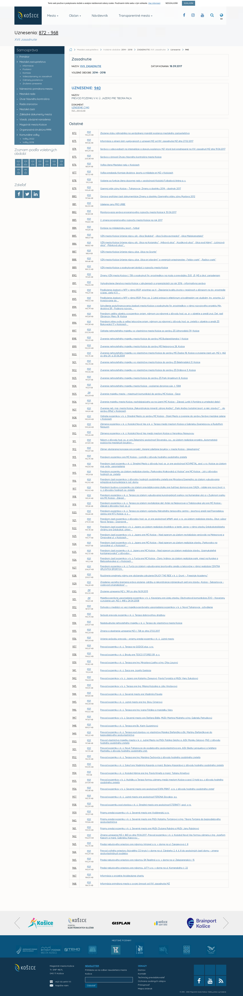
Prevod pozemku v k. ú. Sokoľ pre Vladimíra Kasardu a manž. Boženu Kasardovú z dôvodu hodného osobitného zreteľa (162, 765)
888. (74, 259)
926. (74, 559)
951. (74, 749)
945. (74, 701)
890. (74, 275)
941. (74, 670)
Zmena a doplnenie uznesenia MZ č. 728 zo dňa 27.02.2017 (130, 631)
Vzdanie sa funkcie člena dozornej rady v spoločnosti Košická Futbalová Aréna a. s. (143, 180)
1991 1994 (25, 171)
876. (74, 164)
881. (74, 204)
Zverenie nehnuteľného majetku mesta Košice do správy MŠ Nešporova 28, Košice (142, 346)
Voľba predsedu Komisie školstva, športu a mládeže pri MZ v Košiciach (136, 172)
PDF (89, 132)
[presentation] (17, 923)
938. (74, 654)
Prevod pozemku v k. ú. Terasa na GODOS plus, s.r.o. (127, 646)
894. (74, 306)
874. (74, 148)
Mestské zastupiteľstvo (30, 62)
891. (74, 283)
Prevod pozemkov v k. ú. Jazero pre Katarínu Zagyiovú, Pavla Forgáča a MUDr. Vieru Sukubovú (149, 678)
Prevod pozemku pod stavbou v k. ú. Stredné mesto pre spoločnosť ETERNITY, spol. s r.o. (145, 804)
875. (74, 156)
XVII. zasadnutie (151, 49)
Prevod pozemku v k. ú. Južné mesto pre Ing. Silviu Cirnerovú (131, 702)
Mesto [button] (52, 16)
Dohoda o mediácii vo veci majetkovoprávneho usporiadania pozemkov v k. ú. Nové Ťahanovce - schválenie (156, 607)
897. (74, 330)
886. (74, 243)
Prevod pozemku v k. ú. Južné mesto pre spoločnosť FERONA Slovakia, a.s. (138, 796)
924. (74, 544)
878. (74, 180)
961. (74, 828)
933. (74, 615)
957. (74, 796)
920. (74, 512)
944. (74, 694)
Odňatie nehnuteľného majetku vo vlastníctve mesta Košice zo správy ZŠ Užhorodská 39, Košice (149, 330)
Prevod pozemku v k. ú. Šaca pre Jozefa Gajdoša (125, 670)
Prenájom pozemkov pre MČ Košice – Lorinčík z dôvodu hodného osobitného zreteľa (143, 457)
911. (74, 441)
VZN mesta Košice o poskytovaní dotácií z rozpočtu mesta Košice (134, 267)
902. (74, 370)
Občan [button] (75, 16)
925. (74, 551)
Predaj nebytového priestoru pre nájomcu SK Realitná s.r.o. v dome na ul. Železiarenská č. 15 (147, 860)
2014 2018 (32, 163)
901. (74, 362)
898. (74, 338)
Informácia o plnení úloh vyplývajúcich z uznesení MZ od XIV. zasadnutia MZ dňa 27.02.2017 (146, 141)
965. (74, 860)
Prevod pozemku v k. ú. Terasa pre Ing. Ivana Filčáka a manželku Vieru (136, 710)
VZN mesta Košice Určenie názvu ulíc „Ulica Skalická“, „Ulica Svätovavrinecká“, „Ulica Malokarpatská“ (151, 236)
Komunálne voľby (27, 135)
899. (74, 346)
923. (74, 536)
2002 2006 (54, 163)
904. (74, 386)
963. (74, 844)
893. (74, 299)
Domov (141, 970)
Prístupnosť (144, 984)
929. (74, 583)
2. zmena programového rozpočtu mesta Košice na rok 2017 (131, 220)
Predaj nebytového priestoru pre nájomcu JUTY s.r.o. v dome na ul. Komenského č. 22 (144, 867)
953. (74, 765)
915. (74, 472)
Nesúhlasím (172, 3)
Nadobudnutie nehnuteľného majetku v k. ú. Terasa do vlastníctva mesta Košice (141, 623)
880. (74, 196)
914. (74, 465)
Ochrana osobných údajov (152, 981)
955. (74, 780)
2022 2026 (18, 163)
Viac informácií (154, 3)
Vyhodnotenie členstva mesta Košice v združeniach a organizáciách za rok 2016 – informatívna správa (152, 283)
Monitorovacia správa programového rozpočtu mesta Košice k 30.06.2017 (138, 212)
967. (74, 875)
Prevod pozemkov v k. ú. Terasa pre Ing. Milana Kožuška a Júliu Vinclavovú (138, 686)
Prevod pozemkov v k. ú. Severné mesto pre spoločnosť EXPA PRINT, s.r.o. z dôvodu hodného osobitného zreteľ (157, 789)
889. (74, 267)
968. (74, 883)
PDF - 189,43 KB (78, 110)
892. (74, 291)
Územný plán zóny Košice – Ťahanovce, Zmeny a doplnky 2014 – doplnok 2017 (140, 188)
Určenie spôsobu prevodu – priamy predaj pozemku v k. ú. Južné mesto (137, 638)
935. (74, 630)
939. (74, 662)
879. (74, 188)
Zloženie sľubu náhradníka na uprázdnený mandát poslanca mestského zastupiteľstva (145, 133)
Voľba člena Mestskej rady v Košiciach (119, 164)
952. (74, 757)
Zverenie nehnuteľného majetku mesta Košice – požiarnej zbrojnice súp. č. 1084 (140, 386)
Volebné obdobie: (118, 49)
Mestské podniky (121, 940)
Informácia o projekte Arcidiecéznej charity (122, 875)
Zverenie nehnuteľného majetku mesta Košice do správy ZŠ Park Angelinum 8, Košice (144, 378)
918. (74, 496)
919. (74, 504)
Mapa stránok (145, 988)
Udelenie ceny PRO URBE (112, 204)
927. (74, 567)
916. (74, 480)
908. (74, 417)
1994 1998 (18, 171)
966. (74, 867)
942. (74, 678)
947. (74, 717)
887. (74, 251)
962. (74, 836)
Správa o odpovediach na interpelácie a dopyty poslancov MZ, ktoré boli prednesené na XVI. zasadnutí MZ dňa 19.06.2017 (162, 149)
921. (74, 520)
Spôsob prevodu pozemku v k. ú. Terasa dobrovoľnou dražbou (132, 615)
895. (74, 314)
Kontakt (142, 973)
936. (74, 638)
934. (74, 623)
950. (74, 741)
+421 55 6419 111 (63, 981)
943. (74, 686)
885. (74, 235)
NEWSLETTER (92, 966)
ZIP (89, 392)
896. (74, 322)
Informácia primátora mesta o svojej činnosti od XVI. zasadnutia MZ (135, 883)
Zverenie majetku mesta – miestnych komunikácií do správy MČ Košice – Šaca (140, 393)
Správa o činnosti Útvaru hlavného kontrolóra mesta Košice (130, 157)
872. (74, 133)
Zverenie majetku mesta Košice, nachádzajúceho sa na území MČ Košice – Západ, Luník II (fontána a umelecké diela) (160, 401)
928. (74, 575)
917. (74, 488)
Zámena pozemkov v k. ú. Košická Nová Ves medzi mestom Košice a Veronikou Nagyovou (147, 433)
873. (74, 141)
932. (74, 607)
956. (74, 788)
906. (74, 401)
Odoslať (91, 985)
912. (74, 449)
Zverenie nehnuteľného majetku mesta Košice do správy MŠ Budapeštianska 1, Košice (144, 338)
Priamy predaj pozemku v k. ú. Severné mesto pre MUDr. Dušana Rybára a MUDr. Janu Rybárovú (149, 828)
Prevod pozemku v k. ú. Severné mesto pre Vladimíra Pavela (131, 694)
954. (74, 773)
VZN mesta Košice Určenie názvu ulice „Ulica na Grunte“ (128, 251)
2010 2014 (40, 163)
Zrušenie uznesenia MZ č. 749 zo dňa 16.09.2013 (124, 591)
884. (74, 227)
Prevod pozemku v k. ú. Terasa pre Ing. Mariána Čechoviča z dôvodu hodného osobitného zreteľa (150, 757)
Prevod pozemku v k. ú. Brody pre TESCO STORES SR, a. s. (130, 654)
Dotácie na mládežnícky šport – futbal (119, 228)
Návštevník (100, 16)
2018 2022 (25, 163)
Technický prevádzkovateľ (151, 977)
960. (74, 820)
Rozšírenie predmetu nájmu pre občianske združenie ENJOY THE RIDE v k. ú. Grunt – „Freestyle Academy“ (154, 575)
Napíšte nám (61, 985)
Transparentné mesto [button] (135, 16)
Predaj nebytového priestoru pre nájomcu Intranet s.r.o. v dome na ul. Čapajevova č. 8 (144, 844)
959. (74, 812)
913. (74, 457)
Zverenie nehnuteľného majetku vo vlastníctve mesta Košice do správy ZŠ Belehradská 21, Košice (150, 362)
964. (74, 852)
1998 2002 (61, 163)
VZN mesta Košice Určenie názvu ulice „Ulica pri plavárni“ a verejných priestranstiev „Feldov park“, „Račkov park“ (158, 259)
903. (74, 378)
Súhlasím (188, 3)
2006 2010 (47, 163)
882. (74, 212)
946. (74, 709)
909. (74, 425)
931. (74, 599)
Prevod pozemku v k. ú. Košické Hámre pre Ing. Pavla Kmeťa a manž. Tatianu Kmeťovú (144, 773)
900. (74, 354)
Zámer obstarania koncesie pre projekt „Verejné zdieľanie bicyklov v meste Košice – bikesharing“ (150, 449)
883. (74, 220)
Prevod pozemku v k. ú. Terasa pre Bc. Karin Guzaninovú (129, 725)
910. (74, 433)
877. (74, 172)
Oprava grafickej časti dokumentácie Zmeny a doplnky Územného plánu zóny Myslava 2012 (147, 196)
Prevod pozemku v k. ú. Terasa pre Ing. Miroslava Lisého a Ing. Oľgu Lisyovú (139, 662)
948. (74, 725)
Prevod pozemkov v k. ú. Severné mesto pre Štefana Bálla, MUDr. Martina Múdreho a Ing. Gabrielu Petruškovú (156, 717)
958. (74, 804)
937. (74, 646)
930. (74, 591)
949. (74, 733)
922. (74, 528)
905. (74, 393)
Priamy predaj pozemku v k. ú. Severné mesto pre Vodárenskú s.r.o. (134, 812)
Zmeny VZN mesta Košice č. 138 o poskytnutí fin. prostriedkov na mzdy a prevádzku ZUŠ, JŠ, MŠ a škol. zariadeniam (160, 275)
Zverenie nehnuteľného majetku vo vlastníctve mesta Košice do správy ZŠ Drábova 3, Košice (148, 370)
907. (74, 409)
